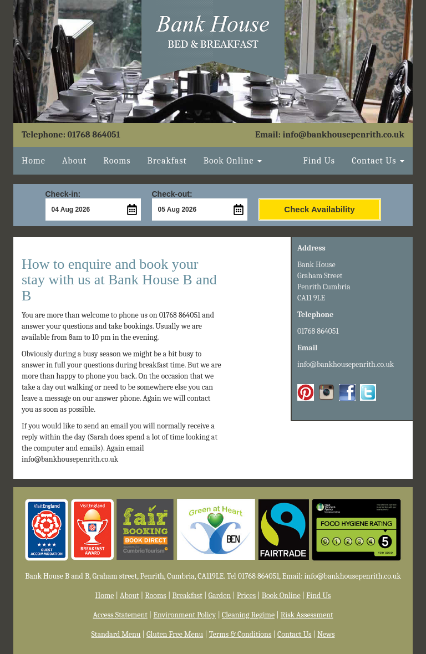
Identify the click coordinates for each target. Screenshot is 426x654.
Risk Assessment (307, 615)
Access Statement (120, 615)
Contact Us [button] (378, 161)
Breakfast (166, 161)
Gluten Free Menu (174, 634)
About (74, 161)
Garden (219, 595)
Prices (246, 595)
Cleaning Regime (248, 615)
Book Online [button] (233, 161)
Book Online (281, 595)
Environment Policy (184, 615)
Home (33, 161)
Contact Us (294, 634)
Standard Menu (116, 634)
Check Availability (319, 209)
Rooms (116, 161)
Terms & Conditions (240, 634)
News (325, 634)
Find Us (319, 161)
